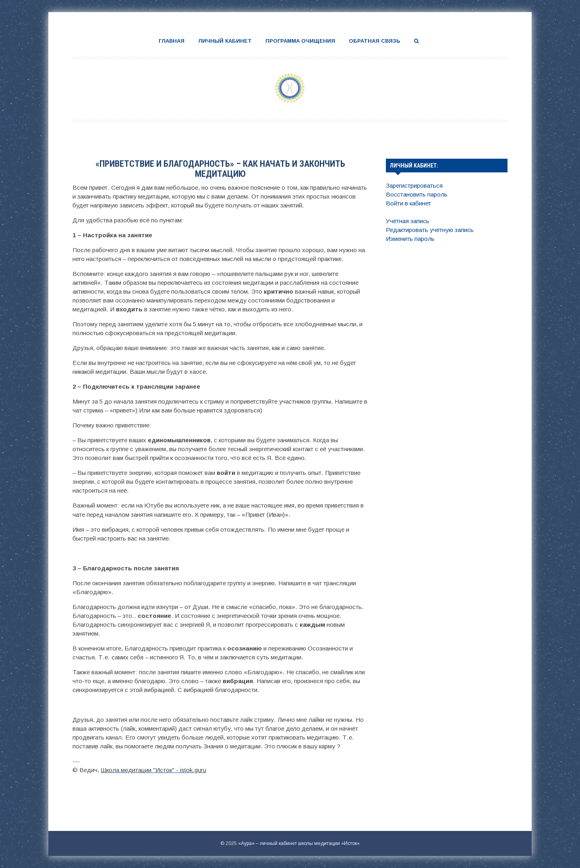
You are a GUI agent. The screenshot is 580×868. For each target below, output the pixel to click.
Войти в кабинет (408, 203)
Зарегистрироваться (414, 185)
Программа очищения (300, 41)
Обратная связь (374, 41)
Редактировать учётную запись (430, 229)
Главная (171, 41)
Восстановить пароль (416, 194)
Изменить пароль (410, 238)
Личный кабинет (225, 41)
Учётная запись (407, 221)
